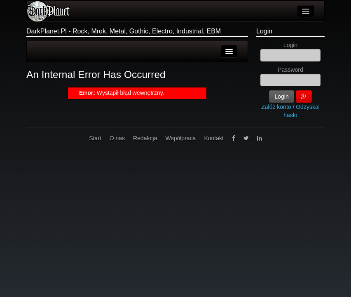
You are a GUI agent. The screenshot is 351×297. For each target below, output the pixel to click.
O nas (117, 138)
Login (264, 31)
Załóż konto (276, 107)
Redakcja (145, 138)
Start (95, 138)
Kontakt (213, 138)
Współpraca (180, 138)
